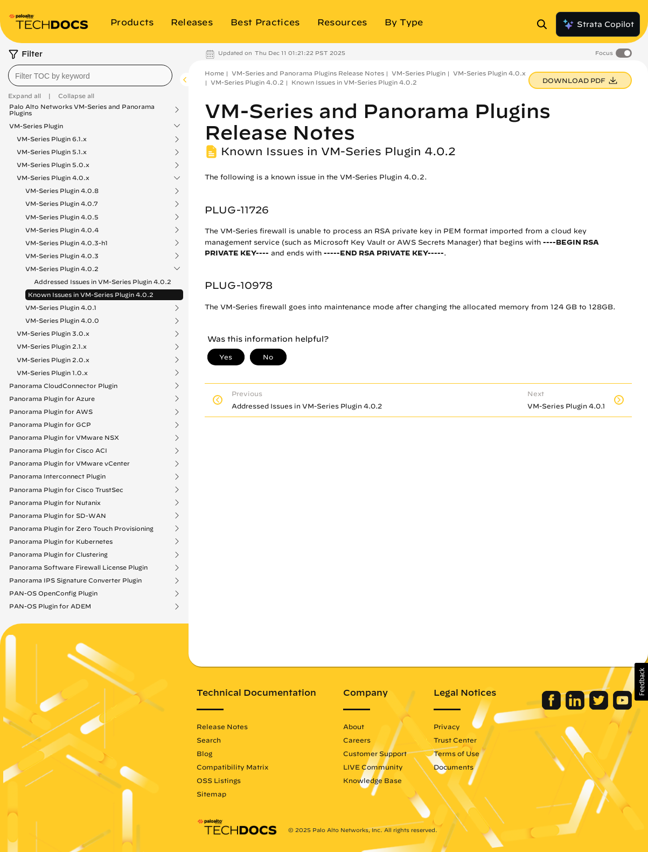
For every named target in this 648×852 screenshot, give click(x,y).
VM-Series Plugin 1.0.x (52, 373)
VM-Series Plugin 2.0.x (53, 360)
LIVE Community (373, 767)
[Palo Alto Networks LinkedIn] (576, 707)
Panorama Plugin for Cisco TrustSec (66, 490)
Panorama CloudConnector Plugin (63, 386)
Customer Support (375, 753)
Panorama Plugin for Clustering (58, 554)
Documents (453, 767)
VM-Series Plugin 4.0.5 (62, 217)
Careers (357, 740)
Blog (204, 753)
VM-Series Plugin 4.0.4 (62, 230)
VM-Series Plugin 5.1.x (52, 152)
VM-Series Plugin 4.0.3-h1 (66, 243)
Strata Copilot (598, 24)
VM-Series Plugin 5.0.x (53, 165)
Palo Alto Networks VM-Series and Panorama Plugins (82, 109)
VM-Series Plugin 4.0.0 (62, 320)
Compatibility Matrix (232, 767)
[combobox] (90, 75)
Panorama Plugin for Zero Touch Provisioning (81, 528)
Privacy (447, 726)
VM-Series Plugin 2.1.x (52, 346)
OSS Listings (219, 780)
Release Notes (222, 726)
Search (209, 740)
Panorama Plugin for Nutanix (55, 503)
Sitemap (211, 794)
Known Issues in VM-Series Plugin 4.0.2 (91, 294)
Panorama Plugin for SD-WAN (57, 515)
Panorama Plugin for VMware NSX (64, 437)
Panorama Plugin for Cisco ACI (58, 450)
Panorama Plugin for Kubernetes (61, 541)
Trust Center (455, 740)
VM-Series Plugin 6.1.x (52, 139)
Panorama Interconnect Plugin (57, 476)
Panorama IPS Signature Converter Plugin (75, 580)
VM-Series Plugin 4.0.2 (62, 269)
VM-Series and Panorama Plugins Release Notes (308, 73)
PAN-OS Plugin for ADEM (50, 606)
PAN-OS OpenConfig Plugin (53, 593)
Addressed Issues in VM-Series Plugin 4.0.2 (102, 281)
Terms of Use (456, 753)
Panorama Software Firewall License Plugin (78, 567)
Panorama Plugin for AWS (51, 411)
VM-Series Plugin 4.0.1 (60, 307)
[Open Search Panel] (545, 24)
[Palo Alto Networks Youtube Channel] (622, 707)
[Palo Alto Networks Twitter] (599, 707)
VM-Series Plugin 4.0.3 (62, 256)
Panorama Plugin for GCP (50, 424)
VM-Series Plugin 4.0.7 (61, 203)
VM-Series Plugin (36, 126)
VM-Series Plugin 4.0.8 (62, 191)
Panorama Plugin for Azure (52, 399)
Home (214, 73)
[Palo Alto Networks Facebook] (552, 707)
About (353, 726)
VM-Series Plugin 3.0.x (53, 333)
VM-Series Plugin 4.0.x (53, 178)
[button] (641, 682)
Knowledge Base (372, 780)
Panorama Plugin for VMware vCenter (69, 463)
